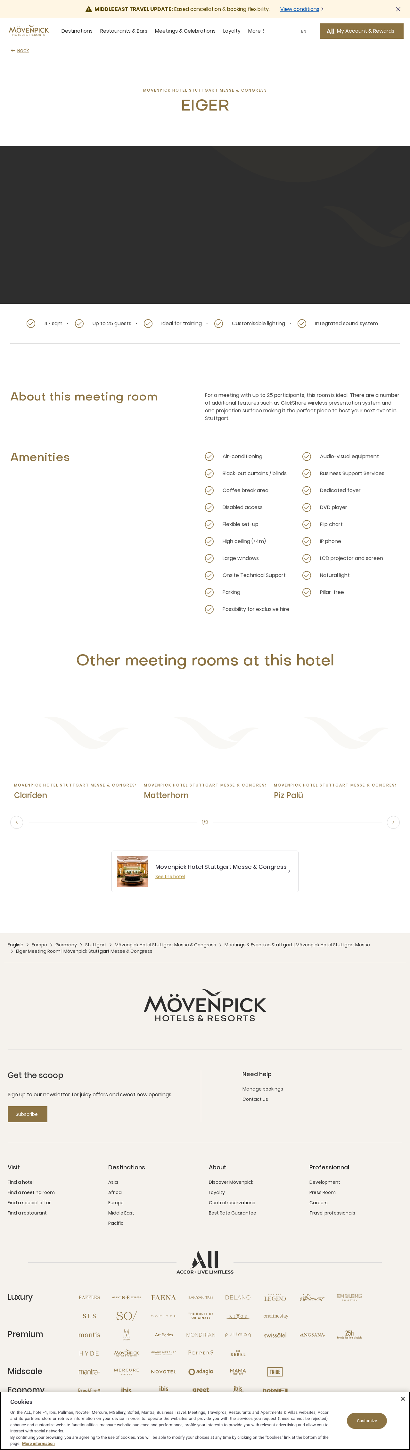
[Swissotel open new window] (275, 1334)
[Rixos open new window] (238, 1316)
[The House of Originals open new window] (201, 1316)
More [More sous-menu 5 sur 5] (257, 31)
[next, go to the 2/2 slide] (393, 822)
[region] (205, 1421)
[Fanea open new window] (164, 1297)
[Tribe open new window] (275, 1372)
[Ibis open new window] (127, 1390)
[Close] (403, 1399)
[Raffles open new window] (89, 1297)
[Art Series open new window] (164, 1334)
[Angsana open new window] (312, 1334)
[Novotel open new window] (164, 1372)
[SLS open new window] (89, 1316)
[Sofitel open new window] (164, 1316)
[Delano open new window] (238, 1297)
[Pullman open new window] (238, 1334)
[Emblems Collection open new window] (349, 1297)
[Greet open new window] (201, 1390)
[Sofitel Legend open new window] (275, 1297)
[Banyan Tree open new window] (201, 1297)
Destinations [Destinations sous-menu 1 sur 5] (77, 31)
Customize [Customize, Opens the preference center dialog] (367, 1420)
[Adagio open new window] (201, 1372)
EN (304, 31)
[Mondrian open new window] (201, 1334)
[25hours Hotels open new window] (349, 1334)
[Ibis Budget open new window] (238, 1390)
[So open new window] (127, 1316)
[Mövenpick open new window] (127, 1353)
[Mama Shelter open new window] (238, 1372)
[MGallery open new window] (127, 1334)
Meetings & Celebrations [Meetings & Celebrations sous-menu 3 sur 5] (185, 31)
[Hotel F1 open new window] (275, 1390)
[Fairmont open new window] (312, 1297)
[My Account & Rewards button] (362, 31)
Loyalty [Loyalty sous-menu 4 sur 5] (232, 31)
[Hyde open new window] (89, 1353)
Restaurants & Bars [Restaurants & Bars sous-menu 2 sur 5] (123, 31)
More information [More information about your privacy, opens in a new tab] (38, 1443)
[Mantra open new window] (89, 1372)
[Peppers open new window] (201, 1353)
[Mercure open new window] (127, 1372)
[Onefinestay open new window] (275, 1316)
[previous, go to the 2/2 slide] (16, 822)
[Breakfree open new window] (89, 1390)
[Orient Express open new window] (127, 1297)
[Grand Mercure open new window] (164, 1353)
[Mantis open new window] (89, 1334)
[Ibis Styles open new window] (164, 1390)
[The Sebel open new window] (238, 1353)
